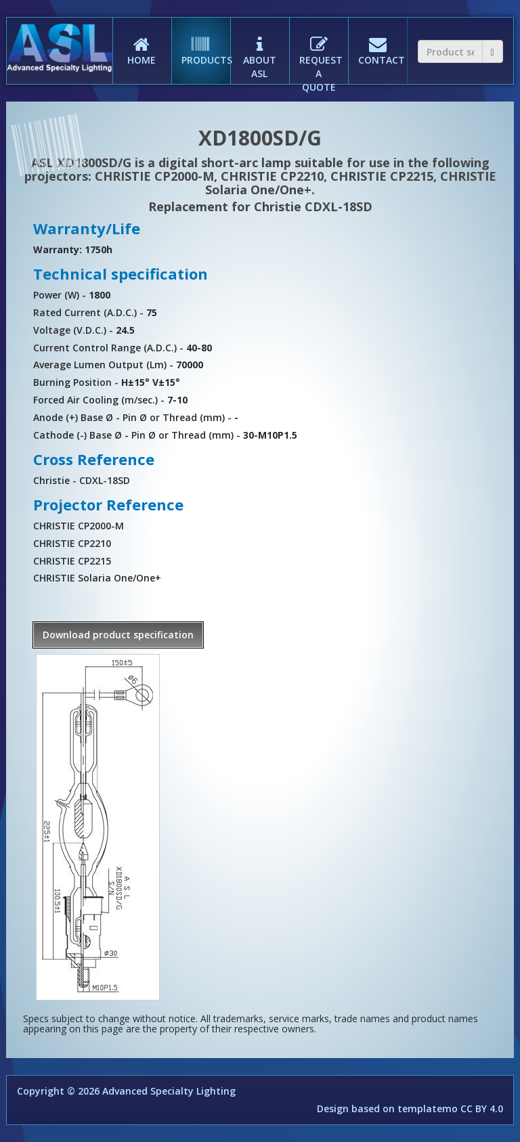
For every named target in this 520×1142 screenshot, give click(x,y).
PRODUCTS (205, 42)
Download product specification (118, 634)
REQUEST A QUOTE (321, 55)
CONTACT (381, 42)
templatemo (427, 1108)
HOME (142, 42)
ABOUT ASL (259, 49)
